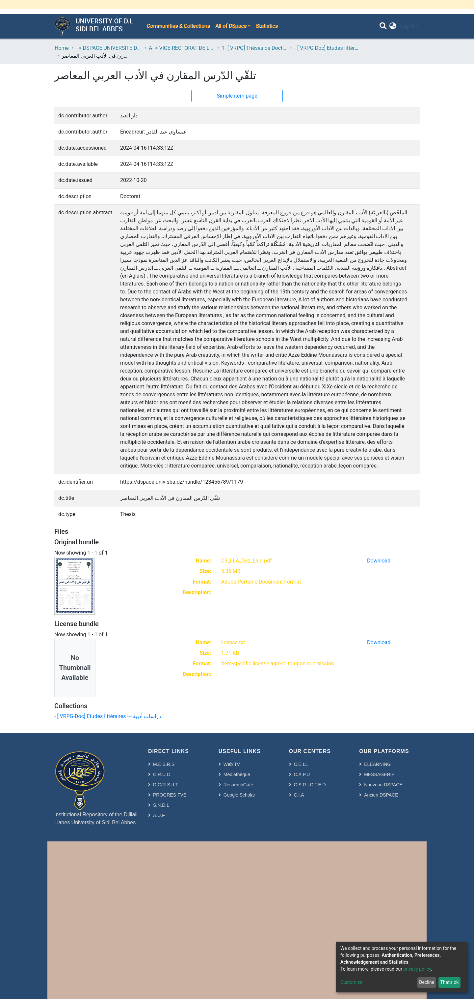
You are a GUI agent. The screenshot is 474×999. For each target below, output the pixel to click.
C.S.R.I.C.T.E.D (310, 784)
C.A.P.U (302, 774)
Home (62, 48)
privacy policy (417, 969)
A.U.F (159, 815)
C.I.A (299, 795)
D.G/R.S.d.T (165, 784)
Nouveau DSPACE (383, 784)
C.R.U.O (162, 774)
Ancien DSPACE (381, 795)
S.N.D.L (161, 805)
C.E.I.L (301, 764)
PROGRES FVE (169, 795)
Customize (351, 982)
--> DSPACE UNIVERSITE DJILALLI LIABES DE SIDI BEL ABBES (109, 48)
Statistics (267, 26)
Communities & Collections (178, 26)
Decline (426, 982)
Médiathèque (237, 774)
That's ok (449, 982)
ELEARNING (377, 764)
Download (378, 561)
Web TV (232, 764)
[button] (393, 26)
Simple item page (237, 96)
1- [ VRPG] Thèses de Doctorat (254, 48)
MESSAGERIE (379, 774)
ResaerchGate (238, 784)
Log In (407, 26)
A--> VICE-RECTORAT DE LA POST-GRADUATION (182, 48)
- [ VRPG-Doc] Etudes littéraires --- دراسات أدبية (327, 48)
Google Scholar (239, 795)
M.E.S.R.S (163, 764)
